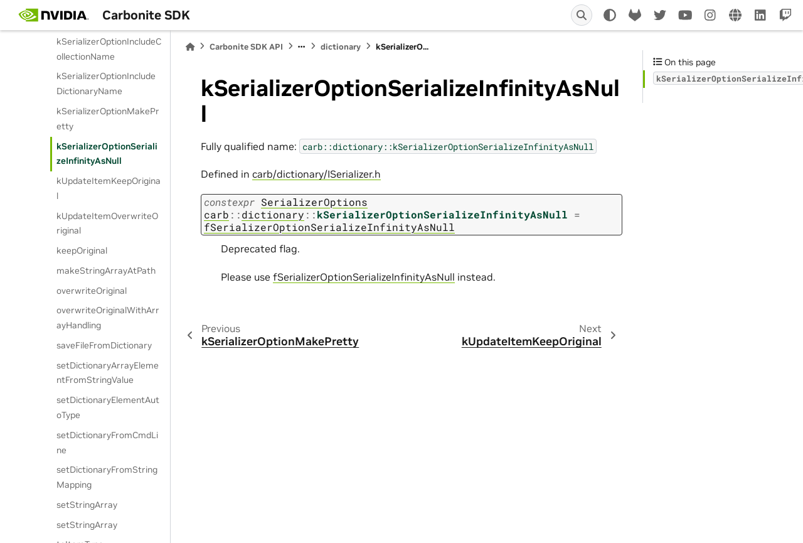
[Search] (581, 15)
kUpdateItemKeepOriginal (108, 188)
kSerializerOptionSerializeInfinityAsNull (106, 154)
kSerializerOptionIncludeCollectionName (108, 49)
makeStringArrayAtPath (106, 270)
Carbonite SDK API (246, 46)
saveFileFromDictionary (104, 345)
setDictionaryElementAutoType (107, 407)
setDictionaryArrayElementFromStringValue (107, 373)
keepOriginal (81, 250)
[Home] (190, 46)
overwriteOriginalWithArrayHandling (107, 317)
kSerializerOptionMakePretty (107, 118)
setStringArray (86, 504)
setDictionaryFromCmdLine (107, 442)
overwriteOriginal (91, 290)
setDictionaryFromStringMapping (106, 477)
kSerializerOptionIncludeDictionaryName (106, 83)
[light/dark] (609, 15)
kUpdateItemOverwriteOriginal (107, 223)
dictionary (341, 46)
